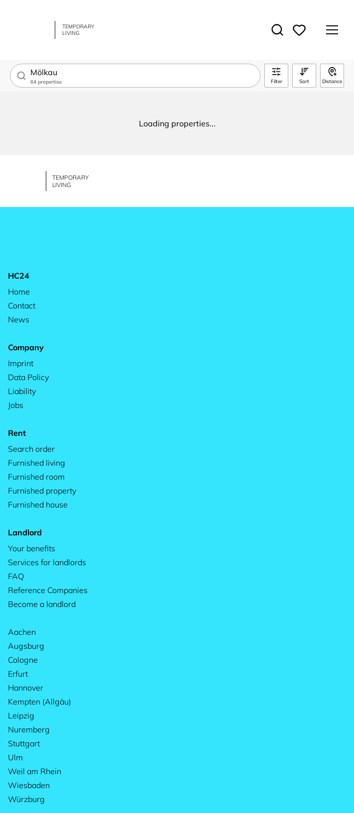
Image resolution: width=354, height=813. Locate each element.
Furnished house (38, 504)
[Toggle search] (277, 30)
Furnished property (42, 491)
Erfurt (18, 674)
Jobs (15, 405)
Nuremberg (29, 729)
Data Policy (28, 377)
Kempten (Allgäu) (39, 702)
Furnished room (36, 477)
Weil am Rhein (34, 771)
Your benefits (31, 548)
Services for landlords (47, 562)
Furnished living (36, 463)
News (18, 319)
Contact (21, 305)
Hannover (25, 688)
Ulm (15, 757)
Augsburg (26, 646)
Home (19, 292)
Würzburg (26, 799)
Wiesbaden (29, 785)
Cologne (23, 660)
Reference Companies (48, 590)
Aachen (22, 632)
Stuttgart (24, 743)
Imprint (20, 363)
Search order (31, 449)
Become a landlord (42, 604)
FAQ (16, 576)
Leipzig (21, 715)
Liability (22, 391)
